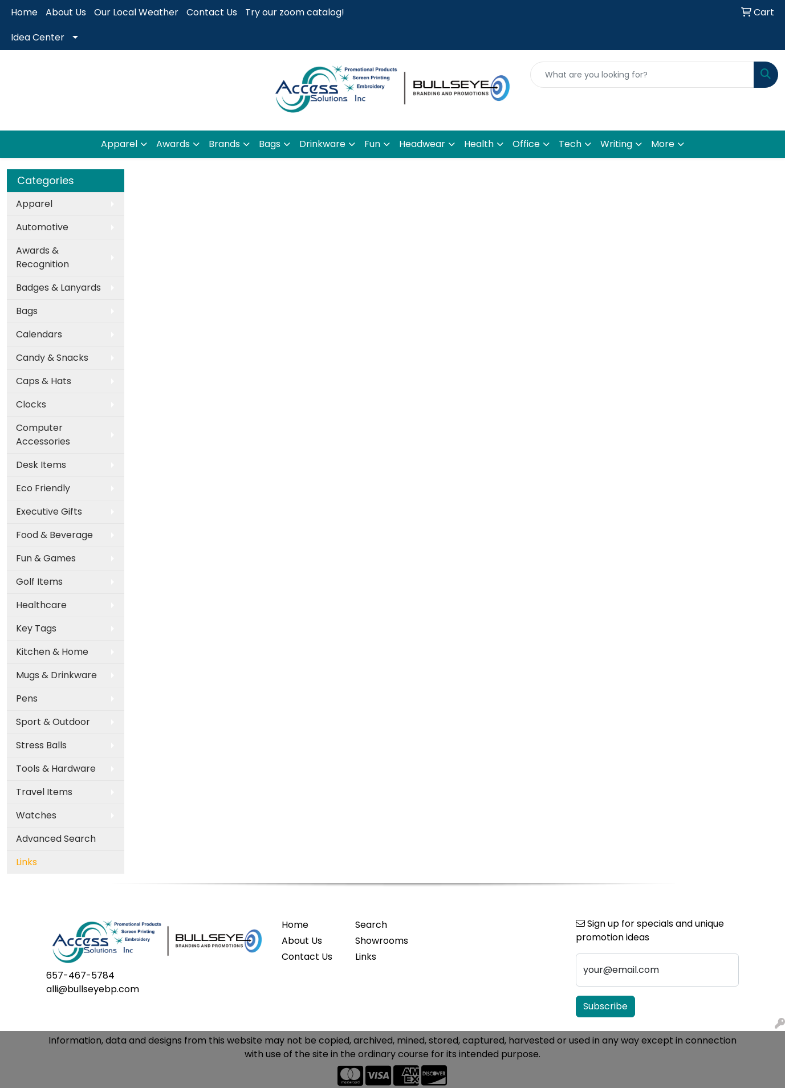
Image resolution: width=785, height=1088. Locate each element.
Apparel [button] (119, 143)
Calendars (39, 334)
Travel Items (44, 791)
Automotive (42, 227)
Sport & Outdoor (53, 721)
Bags (27, 310)
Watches (36, 815)
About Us (66, 12)
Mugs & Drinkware (56, 675)
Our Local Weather (136, 12)
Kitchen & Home (52, 651)
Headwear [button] (422, 143)
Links (365, 956)
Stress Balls (41, 745)
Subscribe (605, 1006)
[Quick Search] (642, 75)
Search (371, 924)
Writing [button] (616, 143)
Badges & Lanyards (58, 287)
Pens (27, 698)
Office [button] (526, 143)
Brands (224, 143)
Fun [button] (372, 143)
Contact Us (211, 12)
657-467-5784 (80, 975)
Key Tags (36, 628)
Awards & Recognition (42, 257)
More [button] (662, 143)
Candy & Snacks (52, 357)
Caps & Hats (43, 381)
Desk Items (41, 464)
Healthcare (41, 605)
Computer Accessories (43, 434)
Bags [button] (269, 143)
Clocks (31, 404)
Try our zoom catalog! (294, 12)
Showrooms (381, 940)
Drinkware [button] (322, 143)
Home (24, 12)
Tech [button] (570, 143)
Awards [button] (173, 143)
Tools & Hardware (56, 768)
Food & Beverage (54, 534)
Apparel (34, 203)
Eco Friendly (43, 488)
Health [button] (479, 143)
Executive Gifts (49, 511)
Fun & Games (46, 558)
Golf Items (39, 581)
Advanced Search (56, 838)
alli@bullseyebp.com (92, 989)
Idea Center (37, 37)
